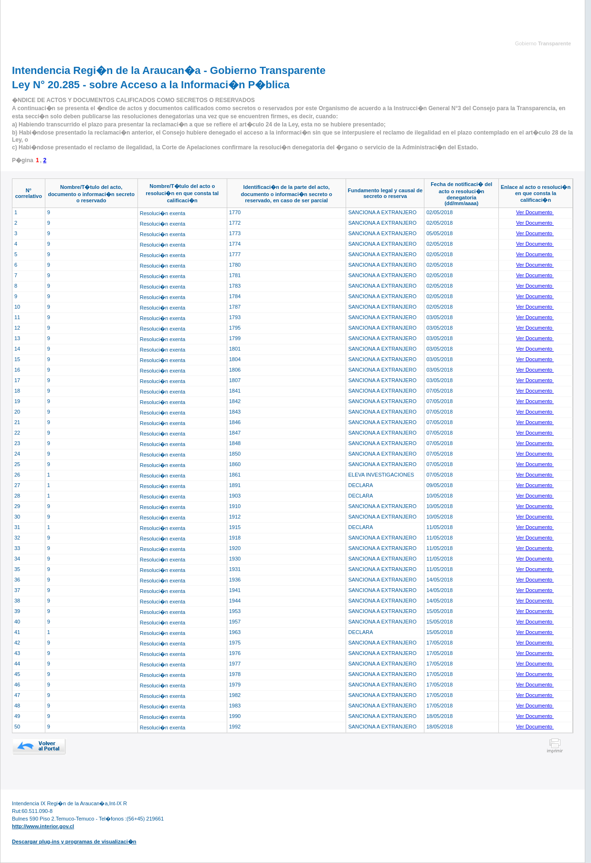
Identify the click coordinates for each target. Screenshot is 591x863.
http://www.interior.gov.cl (43, 826)
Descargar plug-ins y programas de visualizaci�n (74, 841)
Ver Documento (535, 212)
